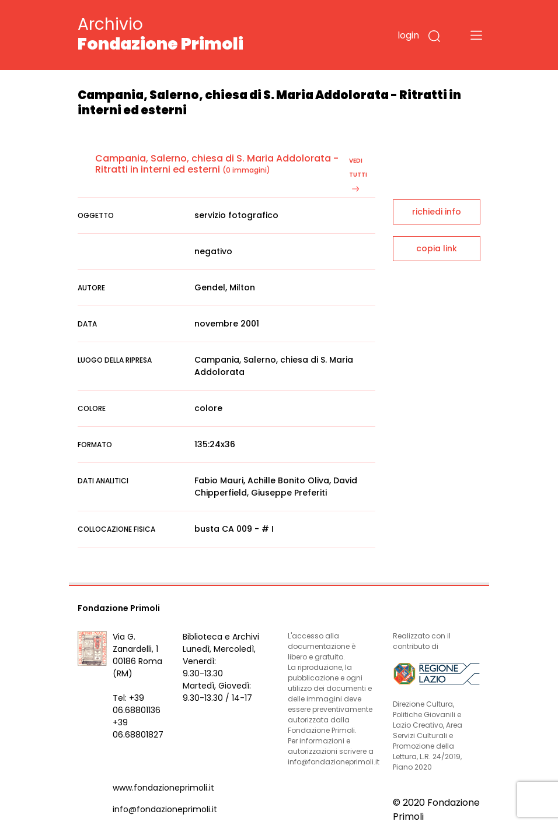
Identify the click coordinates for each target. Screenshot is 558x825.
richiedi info (436, 211)
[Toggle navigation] (476, 35)
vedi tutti (358, 174)
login (408, 35)
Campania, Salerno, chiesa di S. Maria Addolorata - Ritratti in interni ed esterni (217, 164)
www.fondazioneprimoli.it (163, 788)
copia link (436, 248)
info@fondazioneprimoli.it (165, 809)
